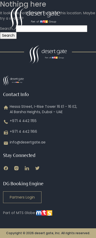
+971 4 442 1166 (20, 132)
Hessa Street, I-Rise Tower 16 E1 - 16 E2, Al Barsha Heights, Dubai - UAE (40, 109)
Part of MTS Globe (27, 212)
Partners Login (22, 197)
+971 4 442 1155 (20, 121)
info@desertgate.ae (24, 143)
